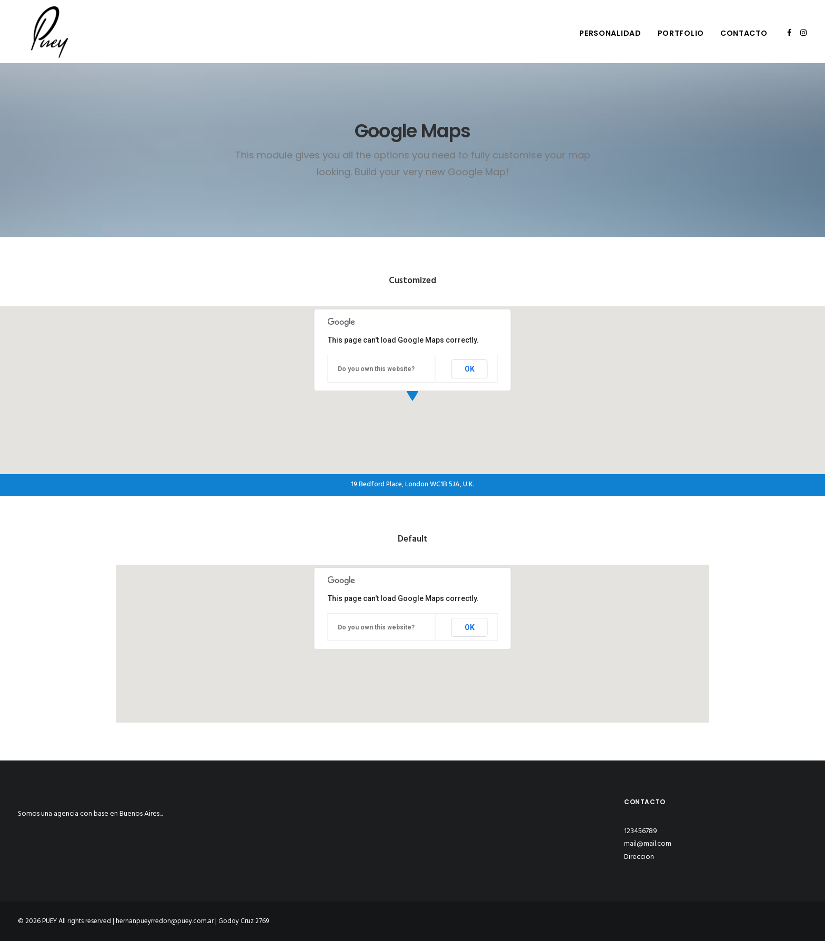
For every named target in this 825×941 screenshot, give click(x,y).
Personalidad (610, 33)
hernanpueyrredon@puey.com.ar (165, 921)
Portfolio (681, 33)
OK (470, 369)
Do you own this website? (376, 369)
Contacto (744, 33)
